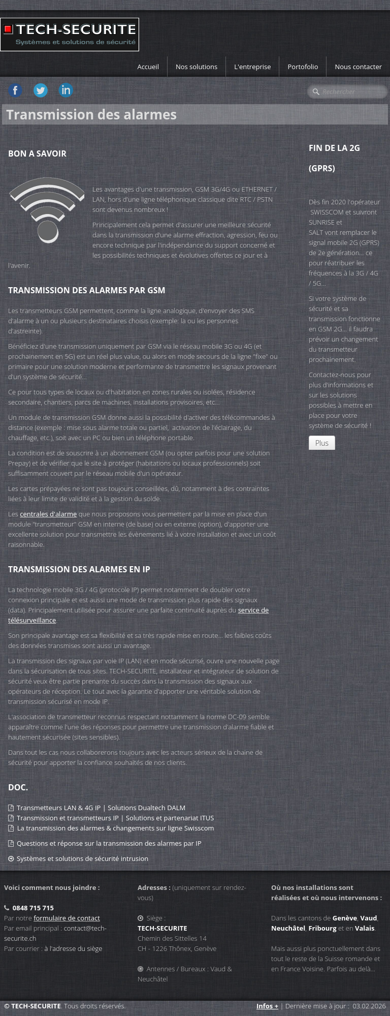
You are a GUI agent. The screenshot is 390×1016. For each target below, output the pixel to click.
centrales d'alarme (48, 513)
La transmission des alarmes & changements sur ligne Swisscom (115, 828)
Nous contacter (358, 66)
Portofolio (302, 66)
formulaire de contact (67, 917)
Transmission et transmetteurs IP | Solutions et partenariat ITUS (115, 817)
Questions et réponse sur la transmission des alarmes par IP (109, 843)
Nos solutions (196, 66)
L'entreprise (252, 66)
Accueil (148, 66)
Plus (322, 443)
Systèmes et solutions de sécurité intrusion (82, 858)
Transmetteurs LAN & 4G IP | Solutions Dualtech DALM (101, 807)
